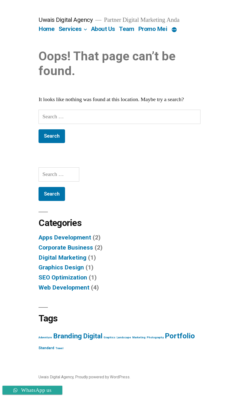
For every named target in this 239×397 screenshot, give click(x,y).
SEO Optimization (63, 277)
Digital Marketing (62, 257)
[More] (174, 30)
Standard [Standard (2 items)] (46, 348)
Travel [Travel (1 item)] (59, 348)
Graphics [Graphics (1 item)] (109, 337)
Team (126, 28)
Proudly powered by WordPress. (102, 377)
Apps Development (65, 237)
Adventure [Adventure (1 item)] (45, 337)
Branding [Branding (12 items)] (67, 336)
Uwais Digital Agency (66, 19)
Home (46, 28)
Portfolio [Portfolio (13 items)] (180, 336)
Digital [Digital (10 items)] (92, 336)
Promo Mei (152, 28)
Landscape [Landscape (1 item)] (124, 337)
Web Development (64, 287)
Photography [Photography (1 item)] (155, 337)
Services (70, 28)
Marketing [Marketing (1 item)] (139, 337)
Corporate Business (66, 247)
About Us (103, 28)
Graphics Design (61, 267)
